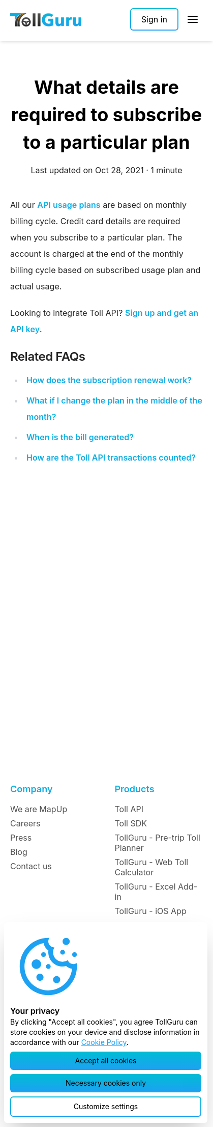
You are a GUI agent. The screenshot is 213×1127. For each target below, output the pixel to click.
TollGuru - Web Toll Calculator (152, 867)
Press (21, 838)
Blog (18, 852)
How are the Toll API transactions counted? (111, 457)
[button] (105, 1061)
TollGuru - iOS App (151, 911)
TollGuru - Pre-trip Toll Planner (157, 843)
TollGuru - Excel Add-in (156, 891)
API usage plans (68, 205)
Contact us (31, 866)
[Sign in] (154, 19)
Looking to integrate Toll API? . (106, 331)
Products (135, 789)
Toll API (129, 809)
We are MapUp (38, 809)
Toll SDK (131, 823)
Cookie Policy (104, 1042)
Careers (25, 823)
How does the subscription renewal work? (109, 380)
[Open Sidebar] (192, 19)
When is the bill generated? (80, 437)
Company (31, 789)
